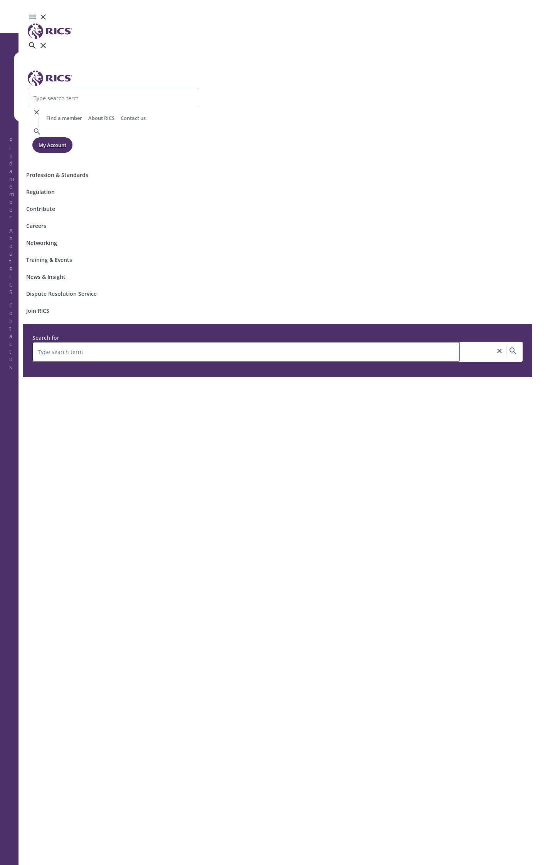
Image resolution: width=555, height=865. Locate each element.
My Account (52, 145)
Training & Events (49, 259)
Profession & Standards (57, 175)
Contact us (11, 336)
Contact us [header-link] (133, 118)
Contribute (40, 208)
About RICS (11, 261)
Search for (45, 337)
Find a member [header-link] (64, 118)
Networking (41, 242)
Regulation (40, 192)
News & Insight (46, 276)
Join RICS (37, 310)
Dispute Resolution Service (61, 293)
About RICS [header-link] (101, 118)
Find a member (11, 179)
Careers (36, 225)
